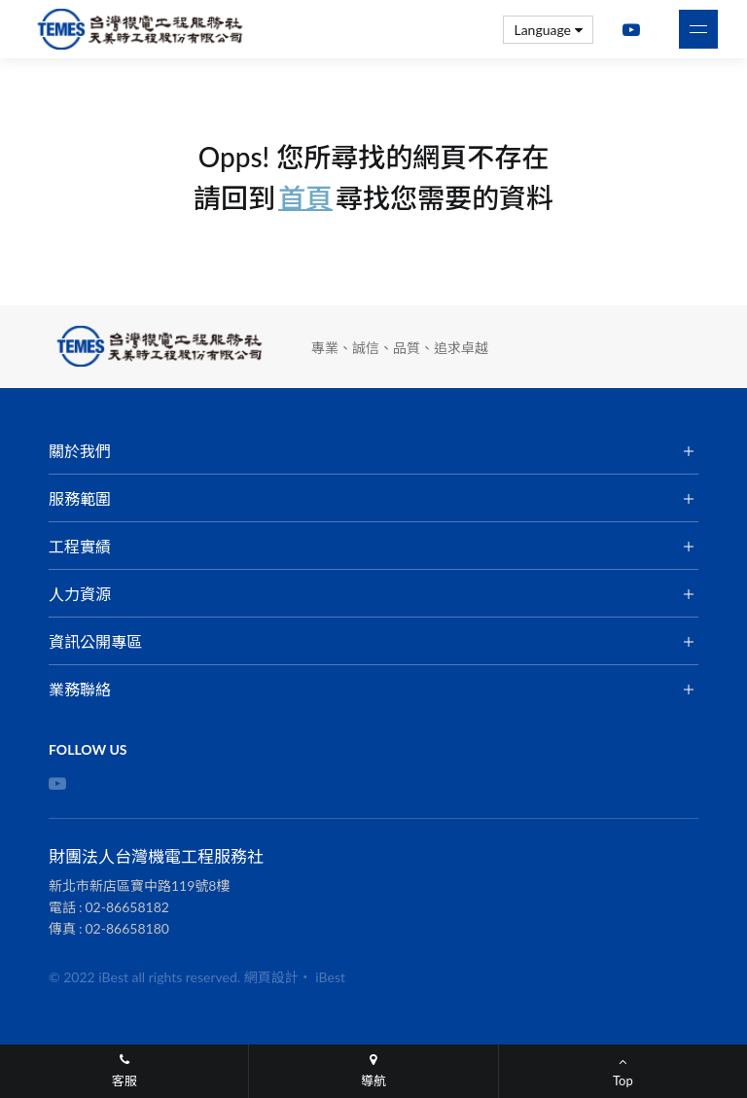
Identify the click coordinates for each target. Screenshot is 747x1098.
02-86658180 (127, 928)
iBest (330, 977)
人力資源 (80, 593)
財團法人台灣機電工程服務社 (141, 30)
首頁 (305, 197)
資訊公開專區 (95, 641)
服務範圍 (80, 498)
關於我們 (80, 451)
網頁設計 (271, 977)
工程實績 (80, 546)
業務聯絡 (80, 689)
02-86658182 (127, 907)
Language (548, 29)
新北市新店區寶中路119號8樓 (139, 885)
